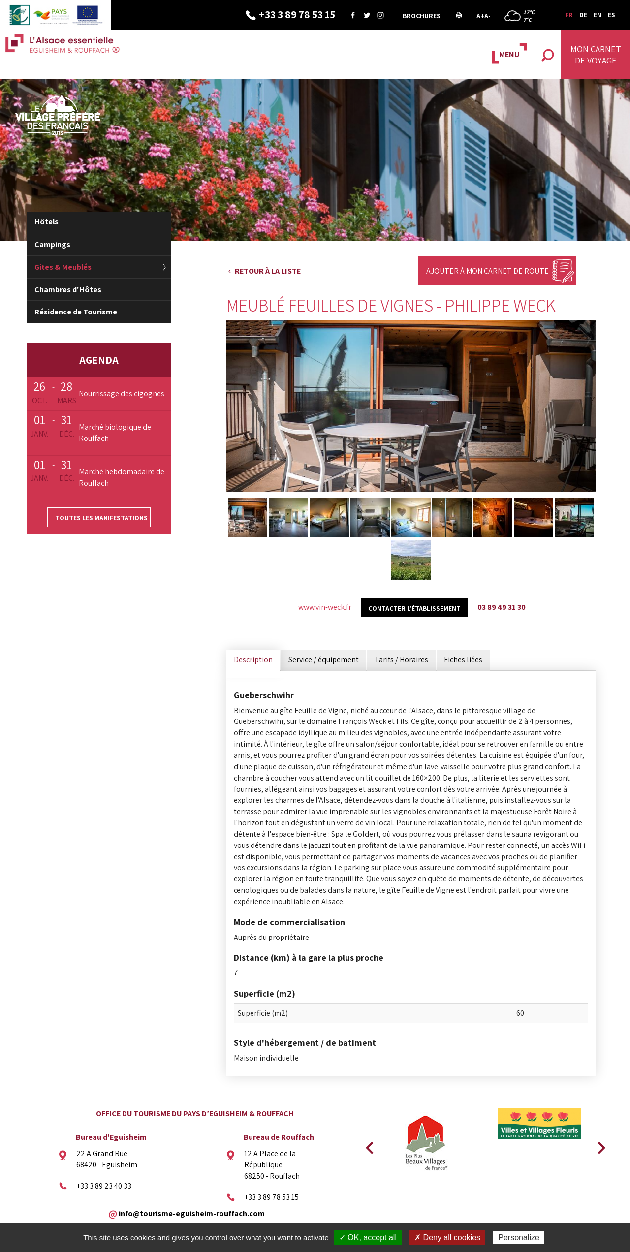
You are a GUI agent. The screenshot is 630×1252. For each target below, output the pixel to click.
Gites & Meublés (63, 267)
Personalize (518, 1237)
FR (569, 14)
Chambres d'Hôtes (67, 289)
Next (598, 1145)
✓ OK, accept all (368, 1237)
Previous (368, 1145)
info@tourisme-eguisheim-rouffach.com (192, 1213)
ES (611, 14)
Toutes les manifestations (101, 517)
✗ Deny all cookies (447, 1237)
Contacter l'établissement (414, 608)
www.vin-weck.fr (324, 607)
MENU (509, 54)
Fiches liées (463, 660)
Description (253, 660)
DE (583, 14)
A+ (480, 15)
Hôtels (46, 222)
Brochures (422, 15)
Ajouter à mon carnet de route (487, 271)
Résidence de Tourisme (75, 312)
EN (597, 14)
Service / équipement (323, 660)
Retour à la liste (268, 271)
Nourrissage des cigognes (121, 393)
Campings (52, 244)
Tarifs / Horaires (401, 660)
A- (487, 15)
